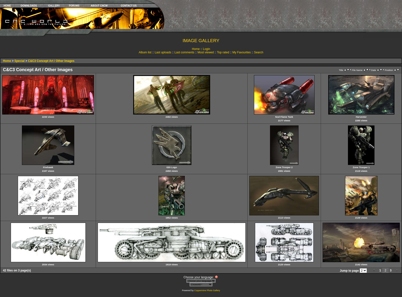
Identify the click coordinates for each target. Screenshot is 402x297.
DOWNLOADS (29, 5)
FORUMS (74, 5)
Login (206, 49)
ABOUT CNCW (99, 5)
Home (196, 49)
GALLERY (54, 5)
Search (258, 52)
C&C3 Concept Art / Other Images (51, 61)
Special (19, 61)
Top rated (223, 52)
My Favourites (241, 52)
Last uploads (163, 52)
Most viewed (205, 52)
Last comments (184, 52)
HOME (7, 5)
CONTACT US (129, 5)
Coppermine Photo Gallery (207, 290)
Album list (145, 52)
